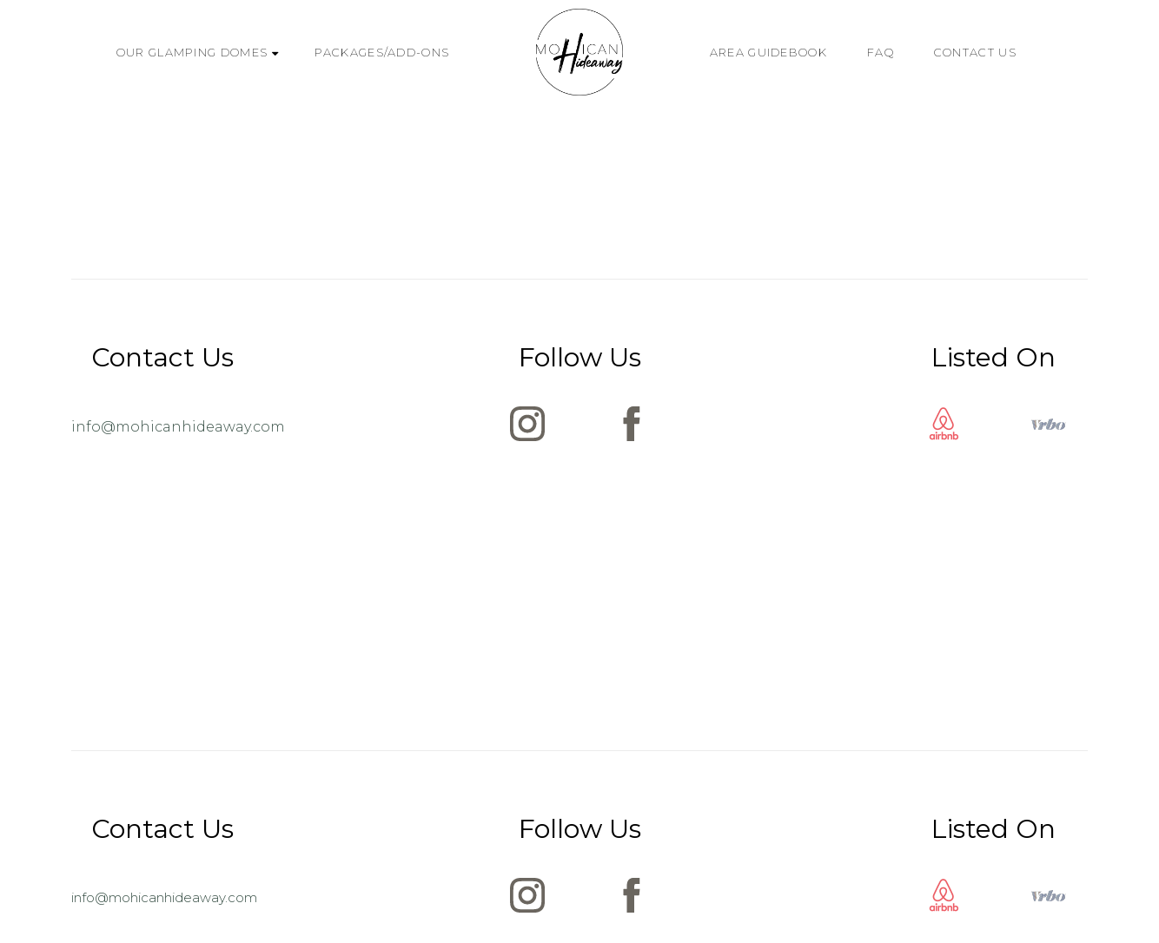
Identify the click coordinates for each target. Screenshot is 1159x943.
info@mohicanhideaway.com (178, 427)
